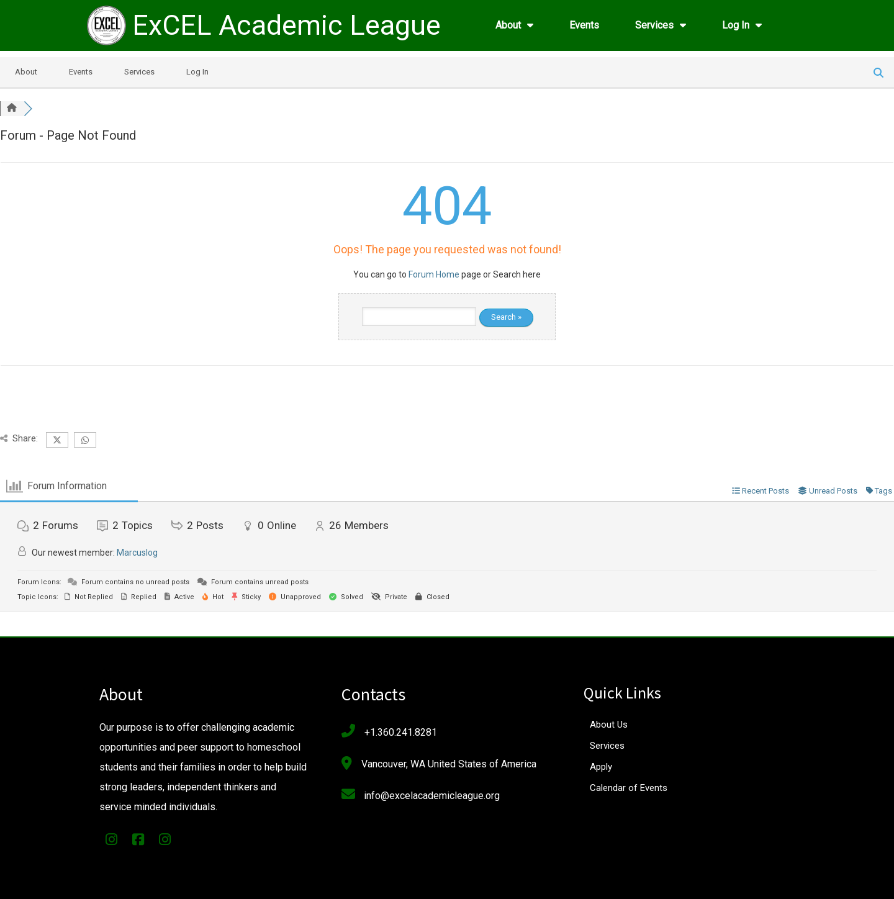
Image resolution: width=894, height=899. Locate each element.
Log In (197, 71)
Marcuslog (137, 553)
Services (139, 71)
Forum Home (434, 274)
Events (81, 71)
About (26, 71)
